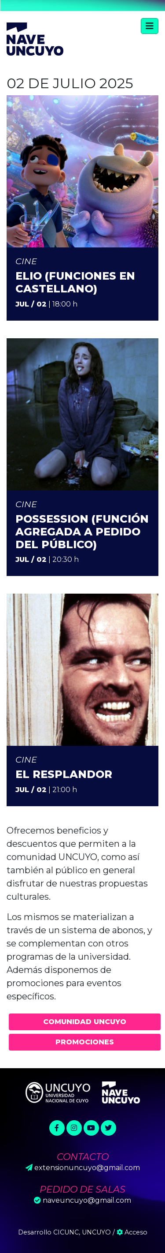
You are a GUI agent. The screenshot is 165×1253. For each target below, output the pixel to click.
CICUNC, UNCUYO (82, 1232)
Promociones (84, 1042)
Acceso (132, 1232)
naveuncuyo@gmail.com (87, 1200)
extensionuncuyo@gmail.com (87, 1167)
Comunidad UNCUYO (84, 1021)
